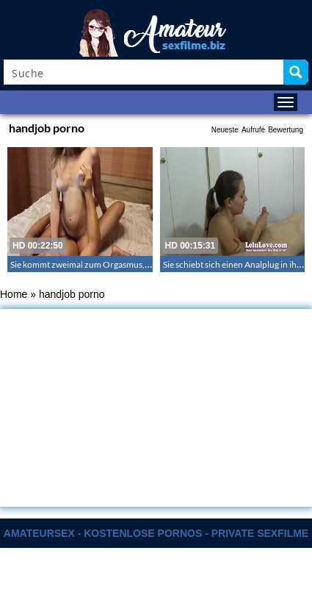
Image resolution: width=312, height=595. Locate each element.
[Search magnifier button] (295, 72)
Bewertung (285, 130)
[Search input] (144, 72)
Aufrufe (253, 130)
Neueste (225, 130)
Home (13, 294)
